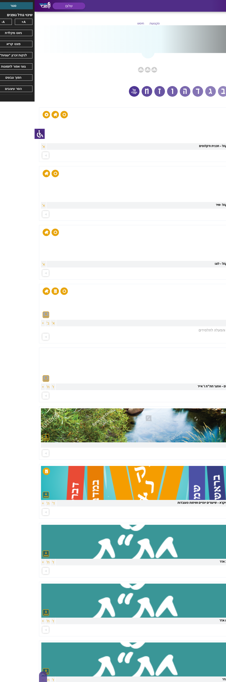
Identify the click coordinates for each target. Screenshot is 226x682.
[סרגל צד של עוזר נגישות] (5, 134)
